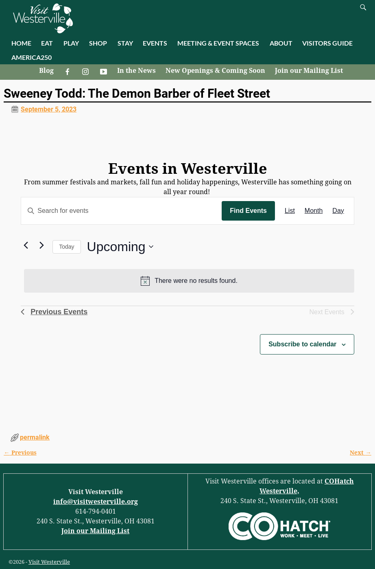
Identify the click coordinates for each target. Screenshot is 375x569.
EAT (47, 43)
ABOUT (281, 43)
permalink (35, 437)
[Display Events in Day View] (338, 210)
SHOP (98, 43)
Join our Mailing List (309, 70)
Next (360, 452)
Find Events (248, 210)
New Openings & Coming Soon (215, 70)
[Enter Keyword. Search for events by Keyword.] (121, 210)
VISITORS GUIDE (327, 43)
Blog (46, 70)
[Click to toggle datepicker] (120, 247)
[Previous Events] (26, 245)
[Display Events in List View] (290, 210)
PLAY (71, 43)
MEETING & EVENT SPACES (218, 43)
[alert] (189, 281)
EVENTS (155, 43)
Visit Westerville (49, 562)
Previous (20, 452)
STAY (125, 43)
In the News (136, 70)
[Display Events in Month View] (314, 210)
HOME (21, 43)
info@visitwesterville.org (95, 502)
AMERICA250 (31, 57)
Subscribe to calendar (302, 344)
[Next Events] (41, 245)
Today (66, 246)
